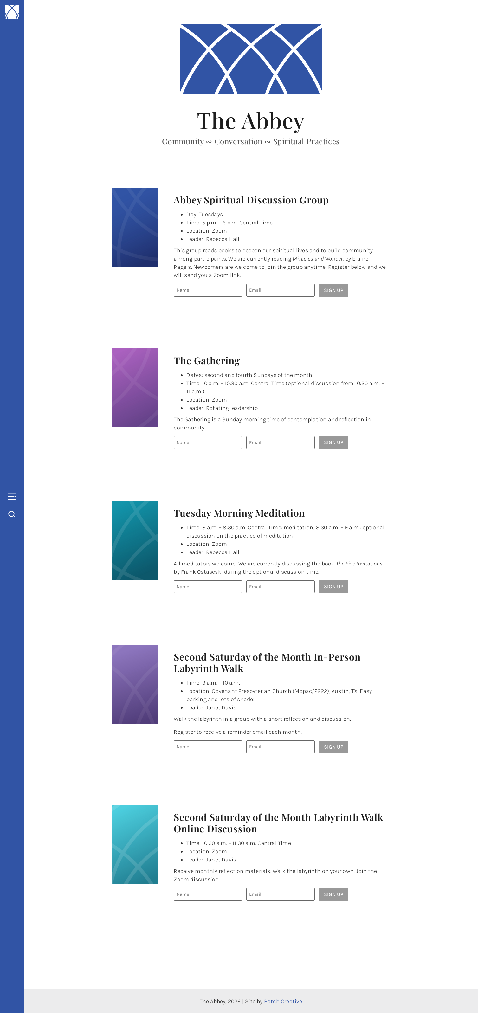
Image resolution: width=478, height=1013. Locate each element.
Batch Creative (283, 1000)
